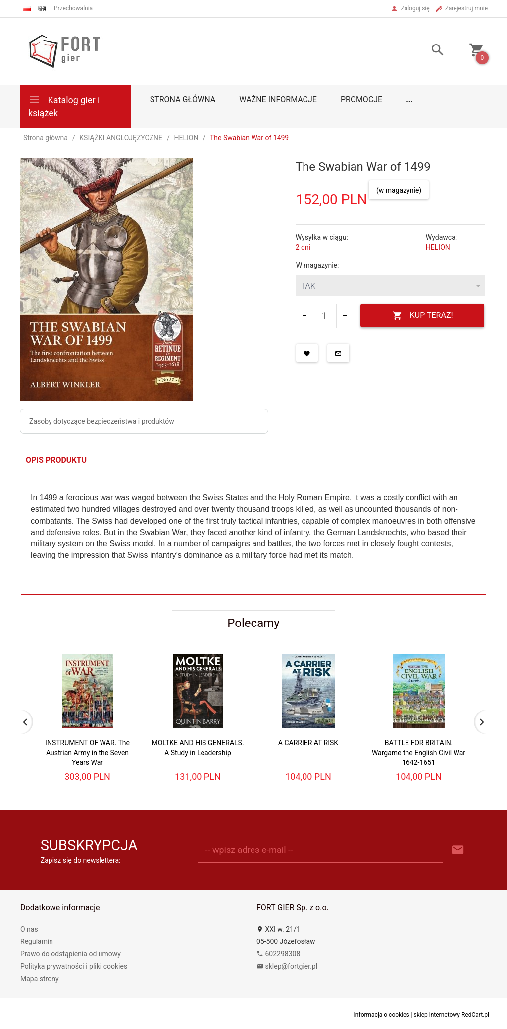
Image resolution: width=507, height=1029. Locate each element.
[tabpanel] (253, 532)
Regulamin (36, 941)
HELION (438, 247)
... (409, 99)
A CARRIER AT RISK (308, 743)
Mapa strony (39, 979)
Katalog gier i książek (64, 105)
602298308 (278, 954)
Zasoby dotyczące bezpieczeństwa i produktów (101, 421)
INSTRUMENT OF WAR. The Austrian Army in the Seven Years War (87, 752)
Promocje (361, 99)
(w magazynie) (398, 190)
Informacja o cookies (381, 1014)
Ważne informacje (278, 99)
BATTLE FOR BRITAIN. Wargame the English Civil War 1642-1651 (418, 752)
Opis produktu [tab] (56, 460)
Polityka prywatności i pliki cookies (73, 966)
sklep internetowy (437, 1014)
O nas (29, 929)
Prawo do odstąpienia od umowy (70, 954)
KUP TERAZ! (422, 316)
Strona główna (183, 99)
